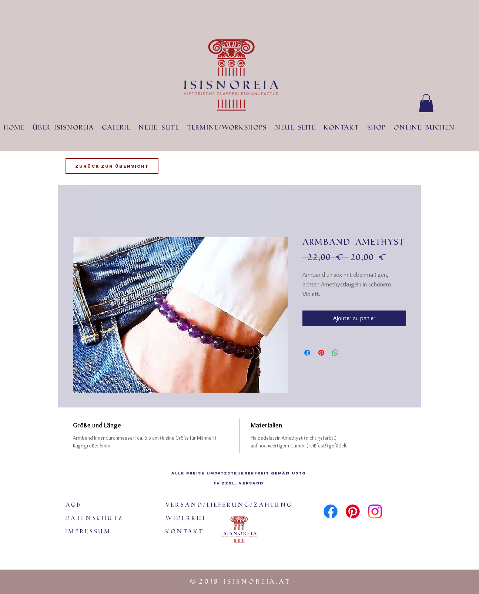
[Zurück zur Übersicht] (112, 166)
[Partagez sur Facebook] (307, 352)
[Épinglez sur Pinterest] (321, 352)
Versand (251, 483)
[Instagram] (375, 511)
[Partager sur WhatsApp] (335, 352)
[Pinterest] (353, 511)
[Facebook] (330, 511)
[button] (426, 103)
